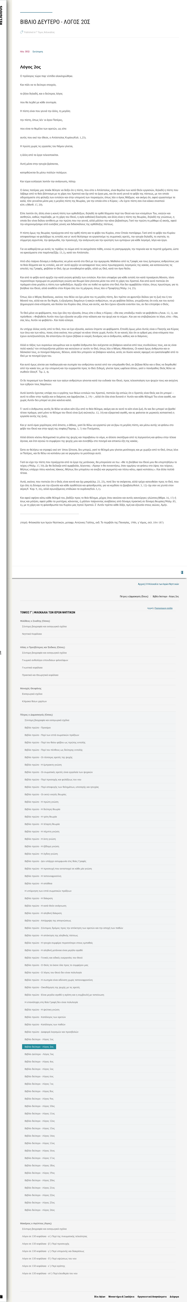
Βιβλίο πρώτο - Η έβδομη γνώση (42, 846)
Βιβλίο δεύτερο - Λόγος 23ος (40, 1202)
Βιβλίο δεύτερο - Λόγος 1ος (39, 1039)
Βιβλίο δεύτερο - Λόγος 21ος (40, 1187)
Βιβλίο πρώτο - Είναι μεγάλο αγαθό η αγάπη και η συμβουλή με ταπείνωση (64, 994)
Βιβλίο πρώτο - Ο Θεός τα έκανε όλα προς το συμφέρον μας (56, 965)
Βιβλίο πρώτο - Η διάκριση (39, 898)
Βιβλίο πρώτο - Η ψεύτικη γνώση (42, 1009)
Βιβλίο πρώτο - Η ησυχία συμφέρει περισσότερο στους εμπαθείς (59, 942)
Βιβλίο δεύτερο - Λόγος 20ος (40, 1180)
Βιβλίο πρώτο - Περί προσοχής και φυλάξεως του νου (53, 779)
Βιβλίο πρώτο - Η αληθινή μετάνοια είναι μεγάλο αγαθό (54, 950)
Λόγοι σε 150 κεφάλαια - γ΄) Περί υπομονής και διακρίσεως (53, 1251)
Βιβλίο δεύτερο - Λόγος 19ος (40, 1172)
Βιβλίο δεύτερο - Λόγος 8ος (39, 1091)
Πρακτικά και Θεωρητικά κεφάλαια (40, 674)
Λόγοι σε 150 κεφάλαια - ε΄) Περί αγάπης (43, 1265)
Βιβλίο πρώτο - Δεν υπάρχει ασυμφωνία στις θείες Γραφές (55, 861)
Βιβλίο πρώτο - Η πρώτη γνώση (41, 801)
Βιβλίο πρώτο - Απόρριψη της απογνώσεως (48, 920)
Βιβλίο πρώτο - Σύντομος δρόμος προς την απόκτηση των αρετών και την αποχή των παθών (74, 927)
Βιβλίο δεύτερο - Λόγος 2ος (39, 1046)
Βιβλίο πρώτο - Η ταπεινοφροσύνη (43, 876)
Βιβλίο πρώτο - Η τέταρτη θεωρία (42, 824)
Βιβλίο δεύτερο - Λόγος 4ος (39, 1061)
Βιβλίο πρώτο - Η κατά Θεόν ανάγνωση (45, 905)
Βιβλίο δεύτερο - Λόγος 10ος (40, 1106)
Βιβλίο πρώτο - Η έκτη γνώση (40, 838)
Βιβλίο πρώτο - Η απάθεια (38, 883)
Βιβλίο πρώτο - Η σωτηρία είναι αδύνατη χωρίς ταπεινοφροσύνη (59, 979)
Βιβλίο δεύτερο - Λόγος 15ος (40, 1143)
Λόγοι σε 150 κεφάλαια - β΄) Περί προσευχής (45, 1243)
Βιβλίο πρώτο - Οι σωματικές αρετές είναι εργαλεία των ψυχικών (59, 772)
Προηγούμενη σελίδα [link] (163, 608)
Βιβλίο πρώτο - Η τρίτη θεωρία (41, 816)
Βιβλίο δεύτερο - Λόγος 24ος (40, 1209)
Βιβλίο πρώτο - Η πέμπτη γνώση (42, 831)
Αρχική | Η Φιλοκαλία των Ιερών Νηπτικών (158, 584)
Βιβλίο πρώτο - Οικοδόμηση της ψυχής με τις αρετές (52, 987)
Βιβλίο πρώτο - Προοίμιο (38, 727)
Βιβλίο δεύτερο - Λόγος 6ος (39, 1076)
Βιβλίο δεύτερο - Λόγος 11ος (40, 1113)
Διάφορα (174, 1296)
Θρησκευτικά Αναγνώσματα (152, 1296)
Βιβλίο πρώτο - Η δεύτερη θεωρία (42, 809)
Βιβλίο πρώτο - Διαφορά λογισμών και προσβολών (51, 1031)
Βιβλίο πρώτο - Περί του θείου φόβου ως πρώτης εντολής (55, 742)
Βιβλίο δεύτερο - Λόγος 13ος (40, 1128)
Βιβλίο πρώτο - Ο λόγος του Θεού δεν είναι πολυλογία (53, 972)
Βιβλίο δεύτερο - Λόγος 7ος (39, 1083)
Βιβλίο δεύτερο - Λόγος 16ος (40, 1150)
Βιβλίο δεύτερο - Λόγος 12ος (40, 1120)
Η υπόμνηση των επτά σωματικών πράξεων (48, 890)
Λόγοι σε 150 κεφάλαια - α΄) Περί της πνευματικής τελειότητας (54, 1236)
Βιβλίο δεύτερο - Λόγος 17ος (40, 1158)
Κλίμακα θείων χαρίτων (34, 701)
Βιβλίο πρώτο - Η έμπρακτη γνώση (43, 764)
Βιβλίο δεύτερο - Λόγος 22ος (40, 1195)
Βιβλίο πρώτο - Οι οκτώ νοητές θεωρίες (45, 794)
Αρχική (150, 608)
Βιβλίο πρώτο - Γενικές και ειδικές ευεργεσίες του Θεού (54, 957)
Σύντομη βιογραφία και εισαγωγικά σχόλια (44, 626)
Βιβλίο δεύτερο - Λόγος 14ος (40, 1135)
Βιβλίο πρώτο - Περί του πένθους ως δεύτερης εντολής (54, 749)
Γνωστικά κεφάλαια (32, 667)
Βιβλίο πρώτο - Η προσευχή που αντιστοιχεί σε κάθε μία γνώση (58, 868)
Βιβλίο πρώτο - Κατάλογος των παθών (45, 1024)
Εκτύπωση (38, 51)
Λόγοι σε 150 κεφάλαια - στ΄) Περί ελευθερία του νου (50, 1273)
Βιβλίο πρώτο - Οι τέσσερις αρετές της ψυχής (49, 757)
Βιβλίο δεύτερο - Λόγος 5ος (39, 1068)
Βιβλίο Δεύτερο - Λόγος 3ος (39, 1054)
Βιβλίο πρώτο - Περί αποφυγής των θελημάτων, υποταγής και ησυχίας (62, 786)
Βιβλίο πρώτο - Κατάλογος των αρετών (45, 1017)
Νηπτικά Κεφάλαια (32, 633)
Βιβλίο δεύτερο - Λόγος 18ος (40, 1165)
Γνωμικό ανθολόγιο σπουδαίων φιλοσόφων (45, 660)
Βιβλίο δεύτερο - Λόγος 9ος (39, 1098)
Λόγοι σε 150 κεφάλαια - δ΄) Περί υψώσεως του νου (49, 1258)
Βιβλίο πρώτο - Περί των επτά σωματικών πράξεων (52, 735)
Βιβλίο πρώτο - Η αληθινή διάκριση (43, 913)
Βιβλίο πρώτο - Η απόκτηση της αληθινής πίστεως (51, 935)
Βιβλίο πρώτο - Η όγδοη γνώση (41, 853)
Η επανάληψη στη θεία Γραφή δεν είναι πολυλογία (51, 1002)
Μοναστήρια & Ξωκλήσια (121, 1296)
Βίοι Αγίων (99, 1296)
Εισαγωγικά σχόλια (32, 693)
